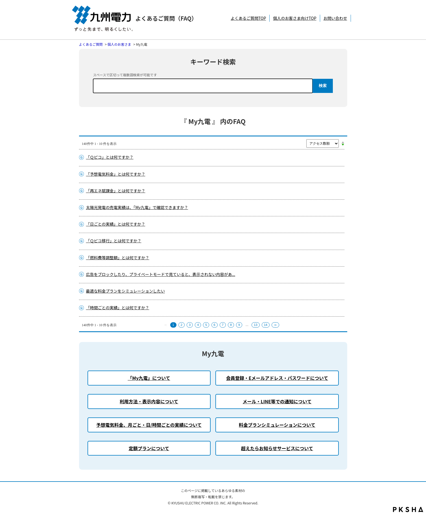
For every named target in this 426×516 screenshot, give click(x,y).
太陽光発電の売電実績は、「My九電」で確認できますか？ (137, 207)
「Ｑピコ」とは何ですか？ (110, 157)
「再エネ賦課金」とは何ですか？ (115, 190)
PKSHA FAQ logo (408, 509)
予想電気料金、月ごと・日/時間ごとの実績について (149, 424)
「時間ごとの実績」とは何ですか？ (117, 307)
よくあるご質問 (91, 44)
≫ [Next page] (275, 324)
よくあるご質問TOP (248, 18)
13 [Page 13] (255, 324)
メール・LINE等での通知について (277, 401)
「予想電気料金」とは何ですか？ (115, 174)
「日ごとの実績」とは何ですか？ (115, 224)
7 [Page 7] (223, 324)
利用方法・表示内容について (149, 401)
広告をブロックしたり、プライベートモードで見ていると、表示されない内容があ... (160, 274)
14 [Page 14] (265, 324)
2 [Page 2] (181, 324)
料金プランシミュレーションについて (277, 424)
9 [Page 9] (239, 324)
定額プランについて (149, 448)
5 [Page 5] (206, 324)
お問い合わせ (335, 18)
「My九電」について (149, 378)
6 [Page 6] (214, 324)
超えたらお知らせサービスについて (277, 448)
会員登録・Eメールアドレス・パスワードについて (277, 378)
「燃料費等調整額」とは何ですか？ (117, 257)
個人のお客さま (119, 44)
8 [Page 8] (231, 324)
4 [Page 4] (198, 324)
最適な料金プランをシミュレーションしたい (125, 291)
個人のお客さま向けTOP (294, 18)
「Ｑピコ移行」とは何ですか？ (113, 240)
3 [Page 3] (190, 324)
